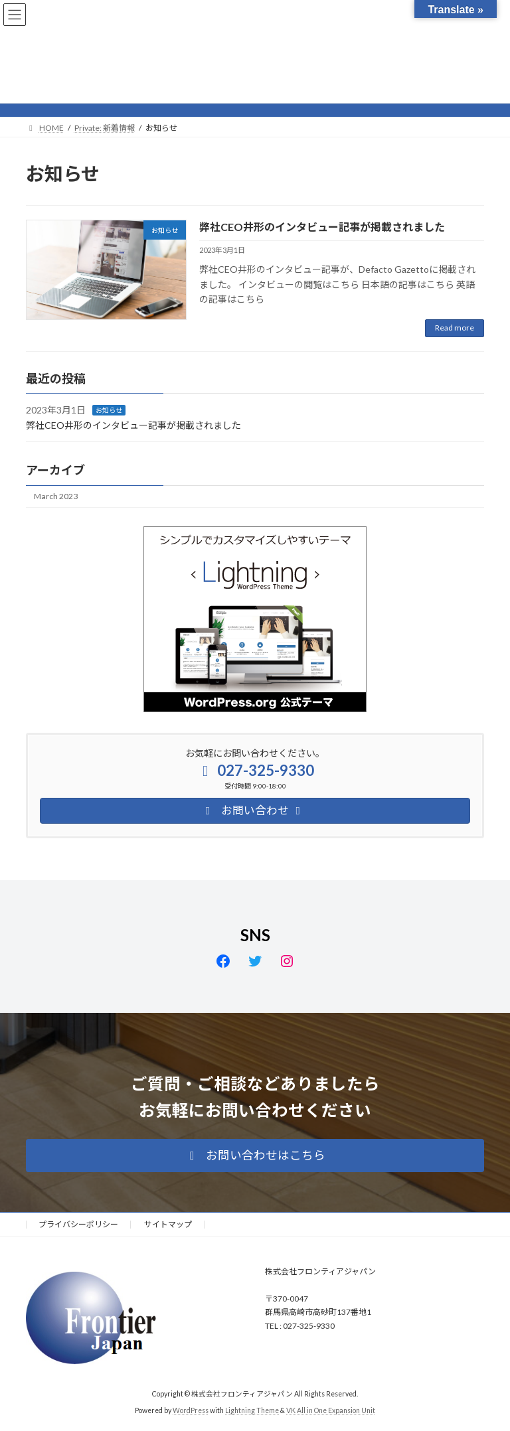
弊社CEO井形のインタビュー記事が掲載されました (322, 226)
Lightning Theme (252, 1410)
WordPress (191, 1410)
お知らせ (109, 410)
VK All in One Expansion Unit (330, 1410)
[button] (255, 1155)
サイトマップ (168, 1224)
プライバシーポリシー (78, 1224)
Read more (454, 328)
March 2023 (56, 496)
